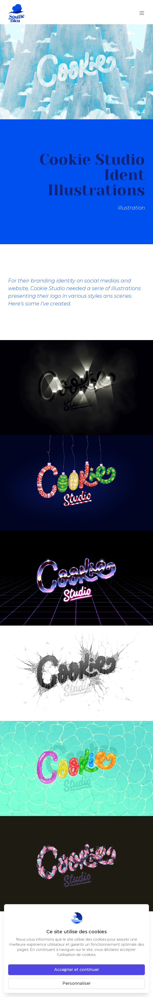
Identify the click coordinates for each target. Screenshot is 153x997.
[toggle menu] (142, 13)
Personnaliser (76, 983)
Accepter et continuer (76, 969)
